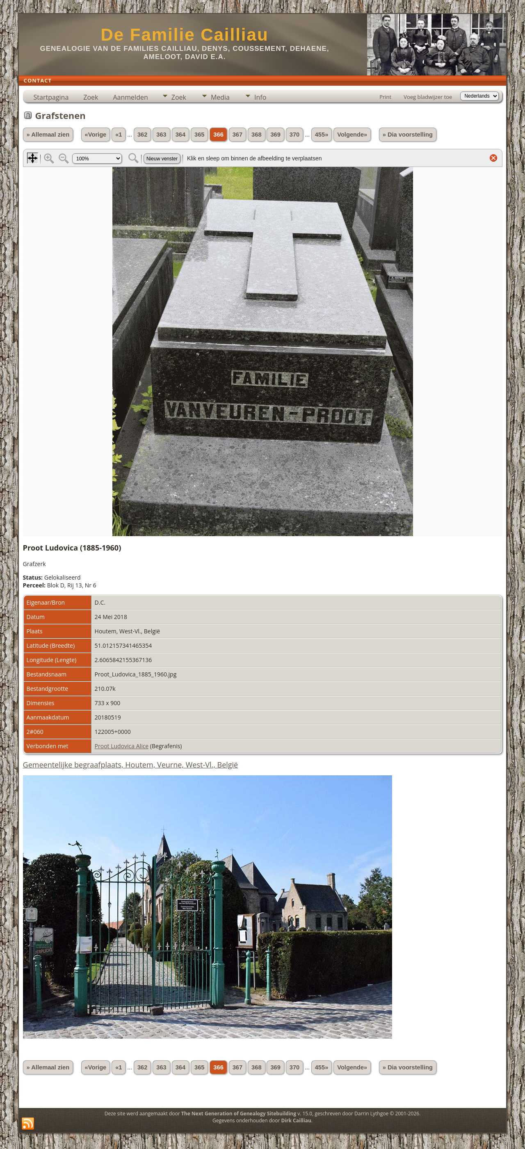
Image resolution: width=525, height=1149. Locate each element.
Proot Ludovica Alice (122, 746)
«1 (118, 134)
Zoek (90, 97)
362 (142, 134)
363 (161, 134)
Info (260, 97)
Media (220, 97)
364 (180, 134)
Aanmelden (130, 97)
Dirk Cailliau (296, 1120)
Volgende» (352, 134)
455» (322, 134)
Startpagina (51, 97)
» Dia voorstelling (408, 134)
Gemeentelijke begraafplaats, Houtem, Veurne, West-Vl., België (130, 765)
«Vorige (96, 134)
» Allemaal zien (48, 134)
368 (256, 134)
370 (294, 134)
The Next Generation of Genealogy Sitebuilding (238, 1113)
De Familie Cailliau (184, 34)
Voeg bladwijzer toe (428, 97)
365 (199, 134)
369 (275, 134)
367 (237, 134)
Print (385, 97)
